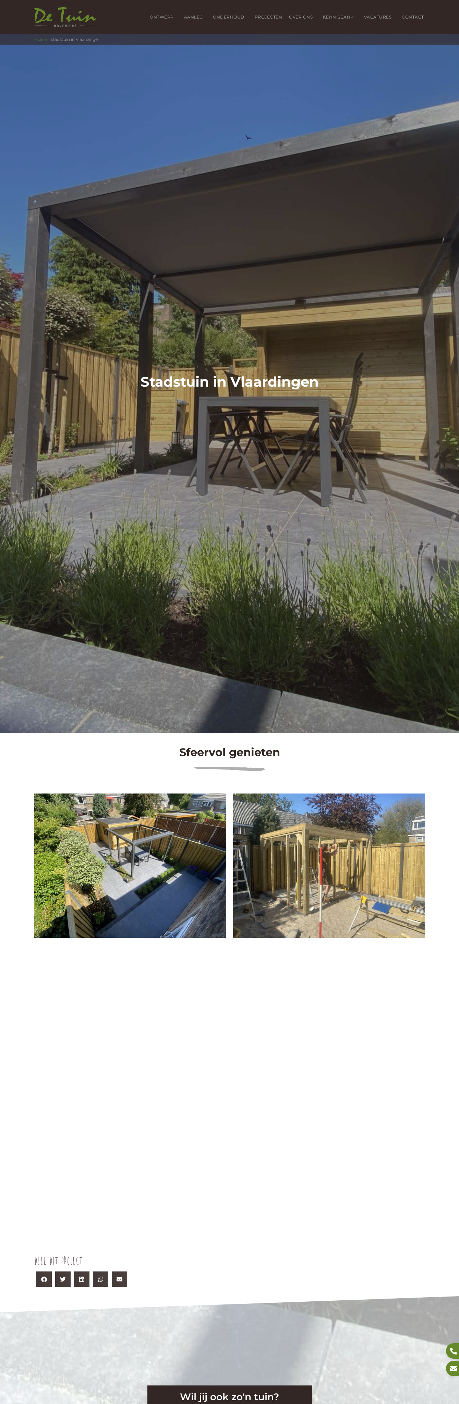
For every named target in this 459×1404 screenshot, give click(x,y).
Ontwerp (163, 17)
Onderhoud (230, 17)
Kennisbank (340, 17)
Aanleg (195, 17)
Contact (413, 17)
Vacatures (379, 17)
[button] (44, 1279)
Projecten (268, 17)
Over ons (302, 17)
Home (40, 39)
